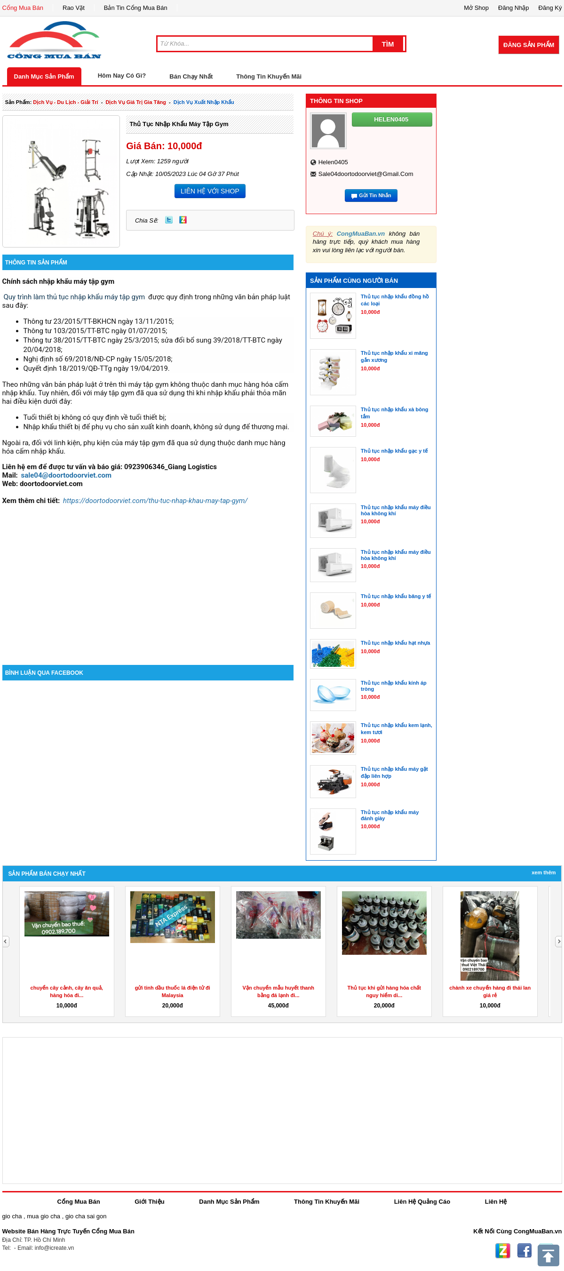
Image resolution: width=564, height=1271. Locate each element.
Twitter (169, 220)
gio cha (12, 1216)
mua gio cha (43, 1216)
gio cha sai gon (85, 1216)
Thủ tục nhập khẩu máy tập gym (178, 124)
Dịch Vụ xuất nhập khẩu (204, 102)
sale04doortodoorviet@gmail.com (365, 173)
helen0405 (333, 162)
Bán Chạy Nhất (191, 76)
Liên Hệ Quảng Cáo (422, 1201)
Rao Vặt (74, 7)
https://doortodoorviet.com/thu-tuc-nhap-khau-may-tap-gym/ (155, 500)
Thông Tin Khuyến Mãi (269, 76)
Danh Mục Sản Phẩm (44, 76)
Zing (183, 220)
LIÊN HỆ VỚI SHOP (210, 191)
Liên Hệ (496, 1201)
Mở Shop (476, 7)
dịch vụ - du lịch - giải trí (65, 102)
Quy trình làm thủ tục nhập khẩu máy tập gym (74, 297)
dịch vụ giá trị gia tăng (135, 102)
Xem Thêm (544, 872)
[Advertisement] (148, 585)
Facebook (524, 1250)
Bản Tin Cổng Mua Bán (135, 7)
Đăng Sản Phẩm (528, 44)
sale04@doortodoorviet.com (66, 475)
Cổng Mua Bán (23, 7)
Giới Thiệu (149, 1201)
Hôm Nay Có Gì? (122, 75)
